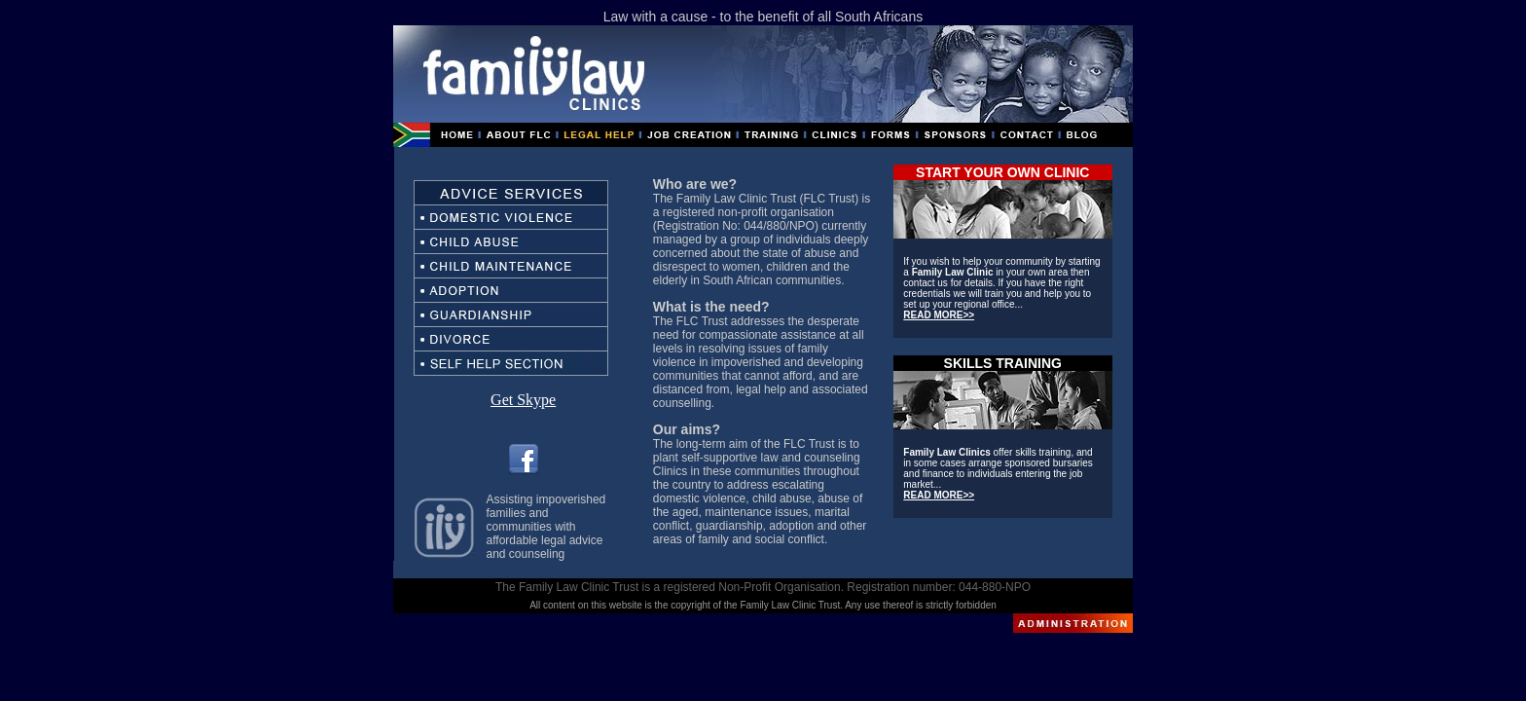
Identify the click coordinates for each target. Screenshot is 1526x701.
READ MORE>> (938, 315)
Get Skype (523, 399)
